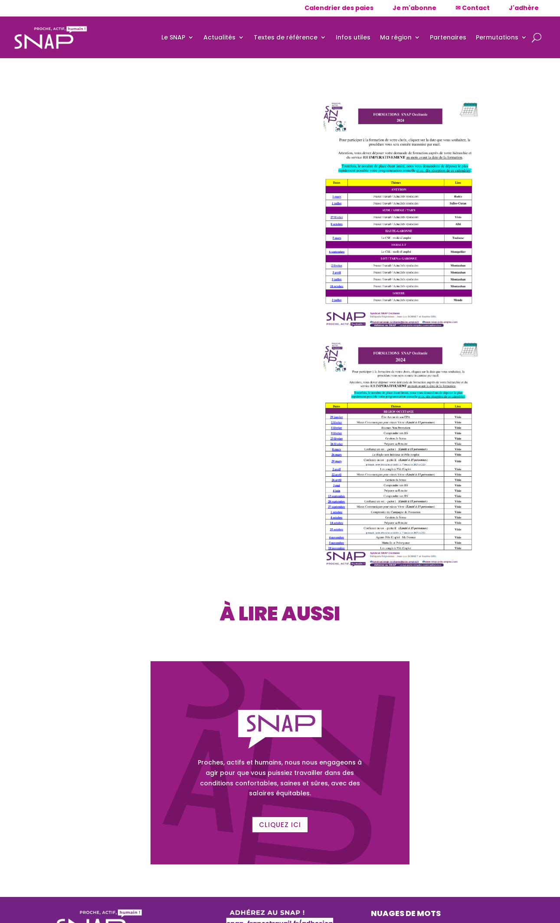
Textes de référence (286, 37)
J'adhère (524, 7)
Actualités (219, 37)
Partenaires (448, 37)
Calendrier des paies (339, 7)
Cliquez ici (280, 824)
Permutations (497, 37)
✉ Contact (472, 7)
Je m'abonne (414, 7)
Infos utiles (353, 37)
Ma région (396, 37)
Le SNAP (173, 37)
